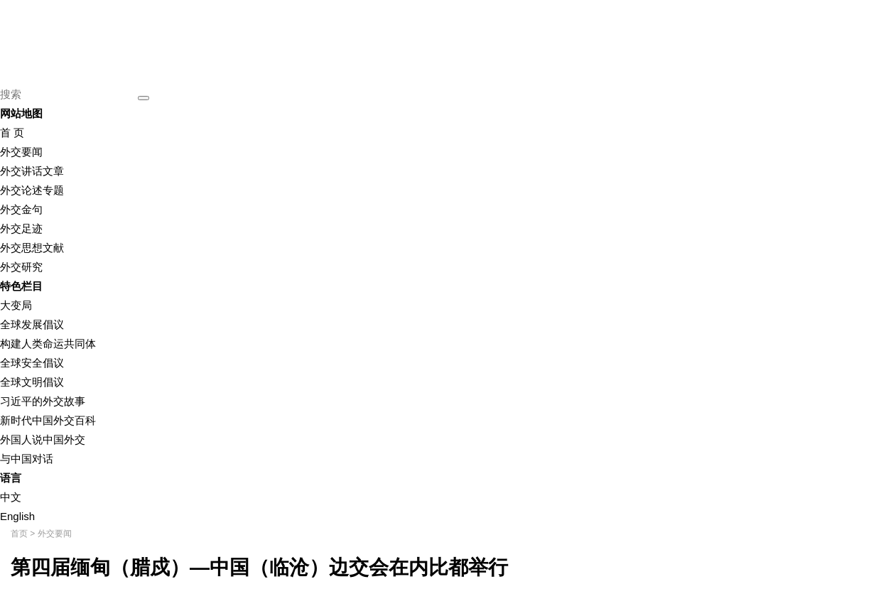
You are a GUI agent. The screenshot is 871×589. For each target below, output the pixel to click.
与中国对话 (26, 459)
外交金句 (21, 209)
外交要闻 (21, 152)
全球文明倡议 (32, 382)
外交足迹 (21, 228)
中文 (10, 497)
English (17, 516)
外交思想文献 (32, 248)
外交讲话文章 (32, 171)
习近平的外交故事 (42, 401)
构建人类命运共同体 (48, 343)
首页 (19, 534)
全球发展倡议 (32, 324)
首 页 (12, 132)
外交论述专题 (32, 190)
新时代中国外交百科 (48, 420)
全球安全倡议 (32, 363)
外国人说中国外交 (42, 439)
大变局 (16, 305)
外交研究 (21, 267)
